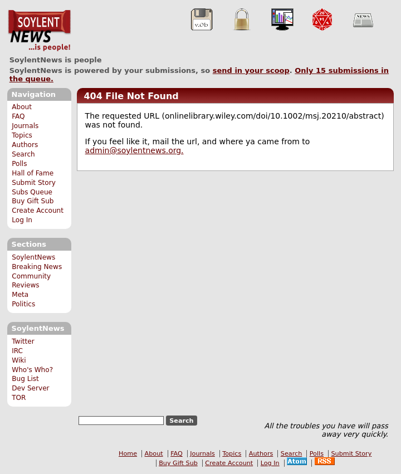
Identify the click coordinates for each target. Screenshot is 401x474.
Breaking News (37, 267)
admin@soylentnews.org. (134, 150)
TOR (19, 398)
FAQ (18, 116)
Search (23, 154)
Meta (20, 295)
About (22, 107)
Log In (22, 220)
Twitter (23, 341)
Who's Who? (32, 370)
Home (128, 453)
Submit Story (34, 183)
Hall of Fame (32, 173)
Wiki (19, 360)
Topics (22, 135)
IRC (17, 351)
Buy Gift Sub (32, 201)
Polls (19, 164)
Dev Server (30, 388)
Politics (23, 304)
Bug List (25, 379)
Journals (25, 126)
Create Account (37, 210)
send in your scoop (251, 70)
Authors (25, 145)
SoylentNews (39, 30)
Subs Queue (32, 192)
